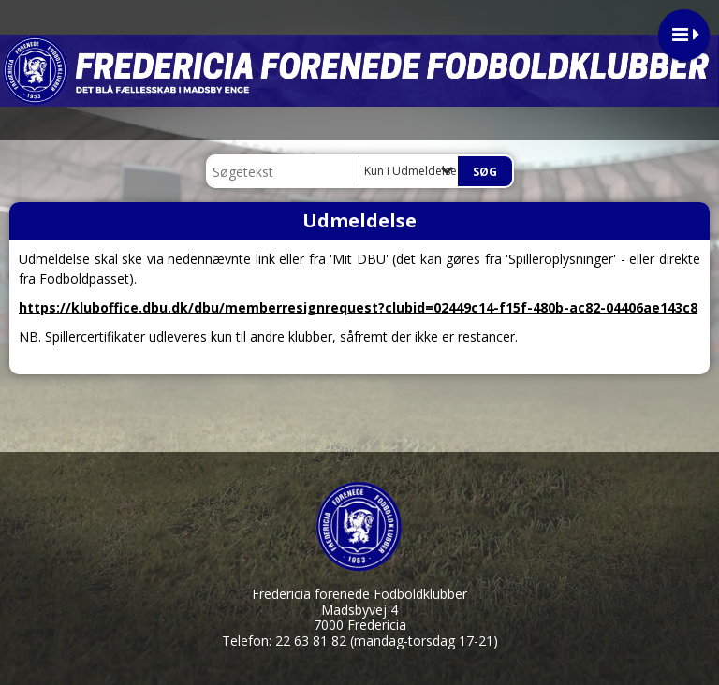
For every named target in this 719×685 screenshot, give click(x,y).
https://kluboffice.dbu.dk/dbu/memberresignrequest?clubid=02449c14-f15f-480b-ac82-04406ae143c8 (358, 307)
